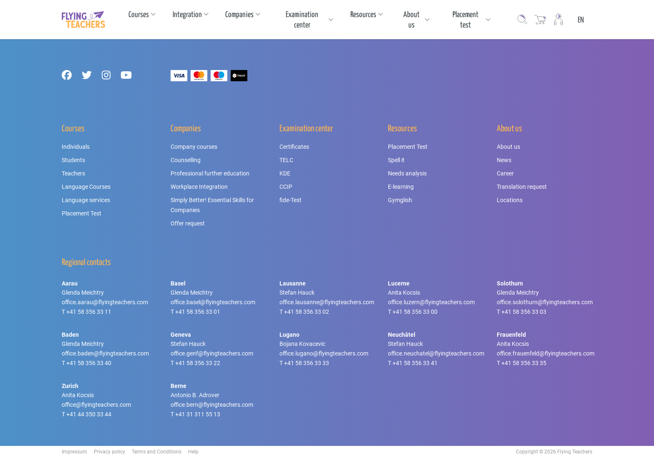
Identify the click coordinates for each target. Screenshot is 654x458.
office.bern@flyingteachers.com (212, 404)
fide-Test (290, 200)
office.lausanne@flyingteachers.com (326, 302)
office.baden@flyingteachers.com (105, 353)
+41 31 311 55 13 (197, 414)
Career (505, 173)
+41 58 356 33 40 (88, 363)
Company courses (194, 146)
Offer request (188, 223)
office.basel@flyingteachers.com (213, 302)
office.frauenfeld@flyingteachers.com (545, 353)
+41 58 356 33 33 (306, 363)
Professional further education (210, 173)
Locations (510, 200)
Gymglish (400, 200)
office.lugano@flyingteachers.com (323, 353)
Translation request (522, 186)
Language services (86, 200)
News (504, 160)
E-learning (401, 186)
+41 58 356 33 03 (523, 311)
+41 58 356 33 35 (523, 363)
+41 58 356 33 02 (306, 311)
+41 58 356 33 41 (415, 363)
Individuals (76, 146)
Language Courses (86, 186)
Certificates (294, 146)
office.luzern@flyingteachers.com (431, 302)
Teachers (73, 173)
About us (508, 146)
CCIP (285, 186)
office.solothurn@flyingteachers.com (545, 302)
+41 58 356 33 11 (88, 311)
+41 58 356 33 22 (197, 363)
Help (193, 452)
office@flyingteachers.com (96, 404)
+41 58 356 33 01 (197, 311)
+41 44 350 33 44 (88, 414)
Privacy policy (109, 452)
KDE (284, 173)
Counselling (186, 160)
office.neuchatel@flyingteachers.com (436, 353)
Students (73, 160)
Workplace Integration (199, 186)
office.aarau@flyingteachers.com (105, 302)
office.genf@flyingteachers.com (212, 353)
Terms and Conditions (156, 452)
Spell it (396, 160)
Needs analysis (407, 173)
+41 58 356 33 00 (415, 311)
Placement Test (81, 213)
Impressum (74, 452)
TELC (286, 160)
